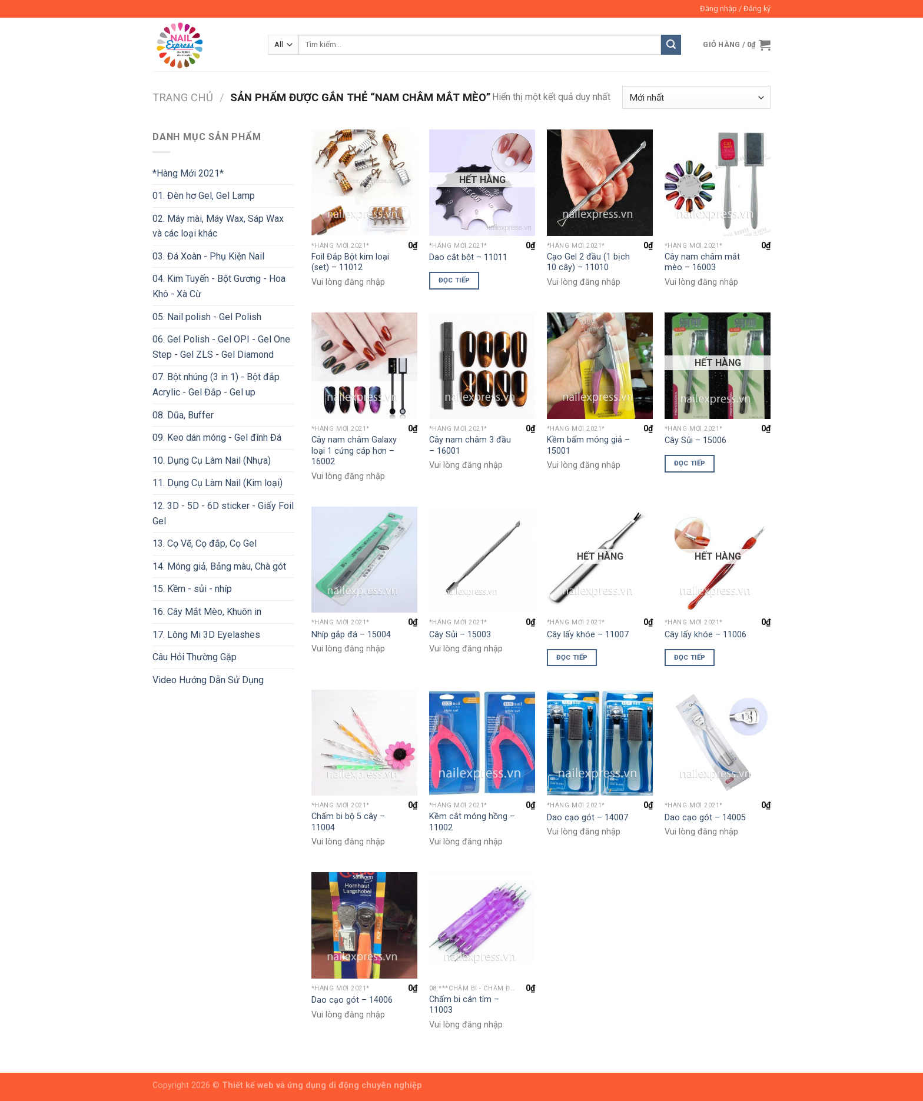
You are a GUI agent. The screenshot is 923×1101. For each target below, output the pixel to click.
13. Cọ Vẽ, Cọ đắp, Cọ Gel (204, 543)
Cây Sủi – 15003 (460, 635)
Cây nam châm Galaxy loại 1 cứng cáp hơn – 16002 (354, 451)
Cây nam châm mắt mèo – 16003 (702, 262)
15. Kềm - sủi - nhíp (192, 588)
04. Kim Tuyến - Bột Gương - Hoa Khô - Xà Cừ (218, 286)
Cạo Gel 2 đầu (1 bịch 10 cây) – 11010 (588, 262)
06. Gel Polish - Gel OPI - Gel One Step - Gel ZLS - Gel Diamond (221, 347)
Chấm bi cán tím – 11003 (464, 1005)
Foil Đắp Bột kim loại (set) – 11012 (350, 262)
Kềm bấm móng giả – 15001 (588, 445)
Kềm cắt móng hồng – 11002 (472, 822)
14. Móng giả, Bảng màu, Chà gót (219, 566)
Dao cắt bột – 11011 (468, 257)
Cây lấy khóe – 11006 (705, 635)
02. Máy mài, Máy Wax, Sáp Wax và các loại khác (218, 226)
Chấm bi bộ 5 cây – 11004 (348, 822)
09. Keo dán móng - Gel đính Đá (216, 437)
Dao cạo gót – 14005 (705, 818)
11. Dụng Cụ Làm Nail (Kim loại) (217, 482)
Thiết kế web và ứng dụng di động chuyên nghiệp (322, 1085)
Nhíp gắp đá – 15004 (351, 635)
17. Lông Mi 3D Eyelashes (206, 634)
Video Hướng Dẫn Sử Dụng (208, 680)
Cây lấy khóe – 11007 (588, 635)
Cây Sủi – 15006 (695, 440)
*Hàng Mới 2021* (188, 173)
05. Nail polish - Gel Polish (206, 316)
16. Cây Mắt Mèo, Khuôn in (206, 611)
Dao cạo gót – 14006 (352, 1000)
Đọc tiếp (454, 280)
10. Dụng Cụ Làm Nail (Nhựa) (211, 460)
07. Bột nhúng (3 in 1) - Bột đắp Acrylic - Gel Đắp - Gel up (216, 384)
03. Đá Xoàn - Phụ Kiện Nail (208, 256)
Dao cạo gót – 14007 (587, 818)
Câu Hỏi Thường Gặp (194, 657)
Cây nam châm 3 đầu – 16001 (470, 445)
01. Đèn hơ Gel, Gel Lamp (203, 195)
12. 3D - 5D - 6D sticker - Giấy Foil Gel (223, 513)
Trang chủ (182, 97)
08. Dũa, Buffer (183, 415)
